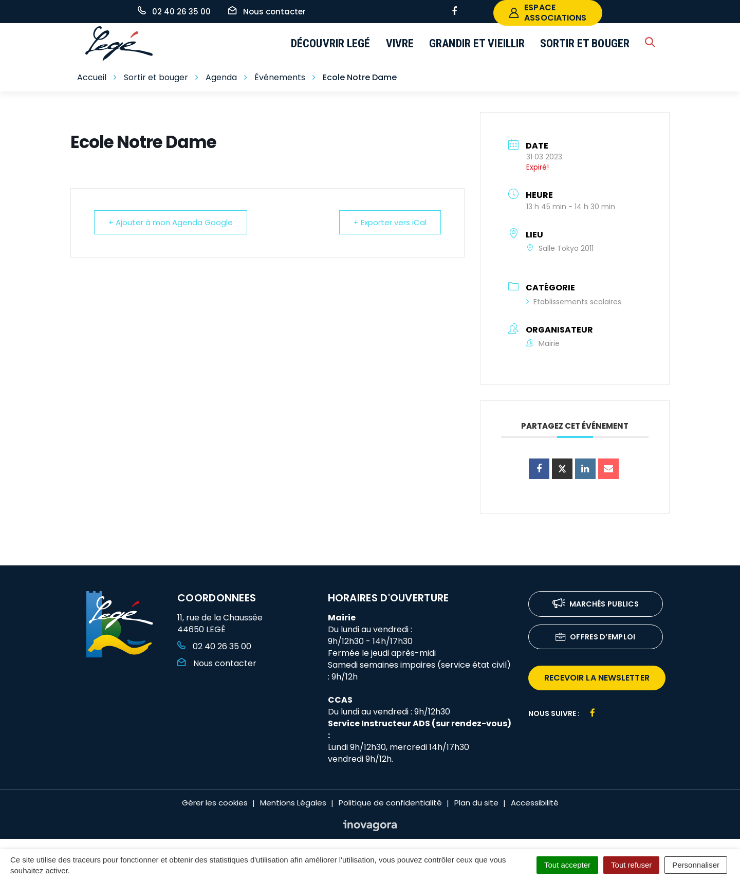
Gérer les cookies (215, 802)
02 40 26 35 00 (214, 646)
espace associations (547, 13)
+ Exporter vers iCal (389, 222)
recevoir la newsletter (597, 678)
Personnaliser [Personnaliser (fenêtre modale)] (695, 864)
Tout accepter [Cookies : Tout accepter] (567, 864)
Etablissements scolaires (573, 302)
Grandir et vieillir (477, 43)
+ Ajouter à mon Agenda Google (171, 222)
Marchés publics (595, 604)
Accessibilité (535, 802)
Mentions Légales (293, 802)
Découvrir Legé (331, 43)
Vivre (400, 43)
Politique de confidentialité (390, 802)
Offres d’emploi (596, 638)
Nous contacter (216, 663)
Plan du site (476, 802)
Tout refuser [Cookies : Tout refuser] (631, 864)
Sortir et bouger (585, 43)
